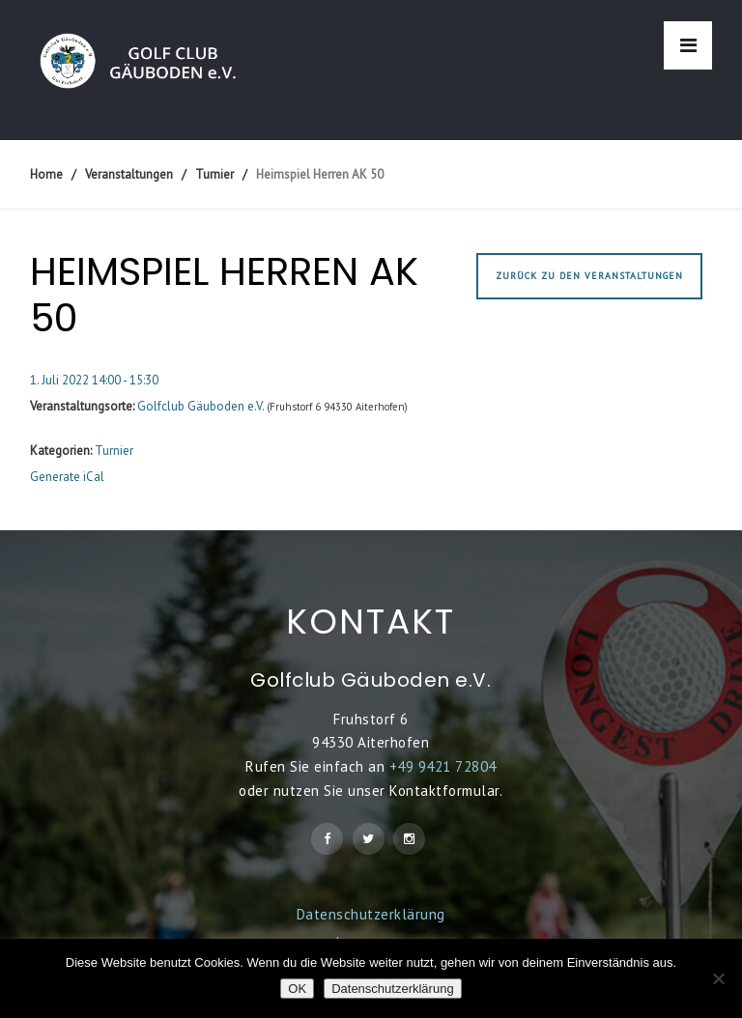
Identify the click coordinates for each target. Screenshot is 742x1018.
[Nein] (718, 978)
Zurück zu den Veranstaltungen (589, 275)
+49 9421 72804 (443, 766)
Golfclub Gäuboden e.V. (200, 406)
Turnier (114, 450)
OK (297, 988)
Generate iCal (67, 476)
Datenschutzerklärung (371, 914)
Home (46, 174)
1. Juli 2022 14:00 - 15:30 (94, 380)
